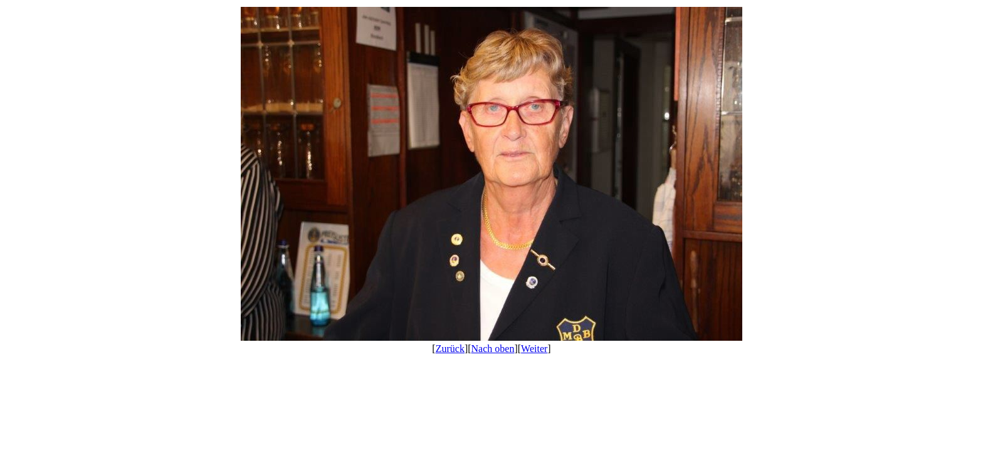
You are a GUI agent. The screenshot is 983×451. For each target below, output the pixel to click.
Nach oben (493, 348)
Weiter (534, 348)
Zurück (450, 348)
